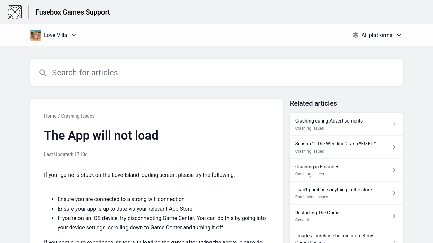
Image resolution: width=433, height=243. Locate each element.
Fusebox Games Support (73, 12)
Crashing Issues (77, 116)
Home (50, 116)
